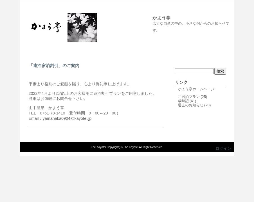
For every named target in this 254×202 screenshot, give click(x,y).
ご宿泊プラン (189, 97)
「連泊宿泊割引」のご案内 (54, 65)
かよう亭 (161, 17)
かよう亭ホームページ (196, 89)
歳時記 (183, 101)
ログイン (223, 148)
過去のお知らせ (190, 105)
